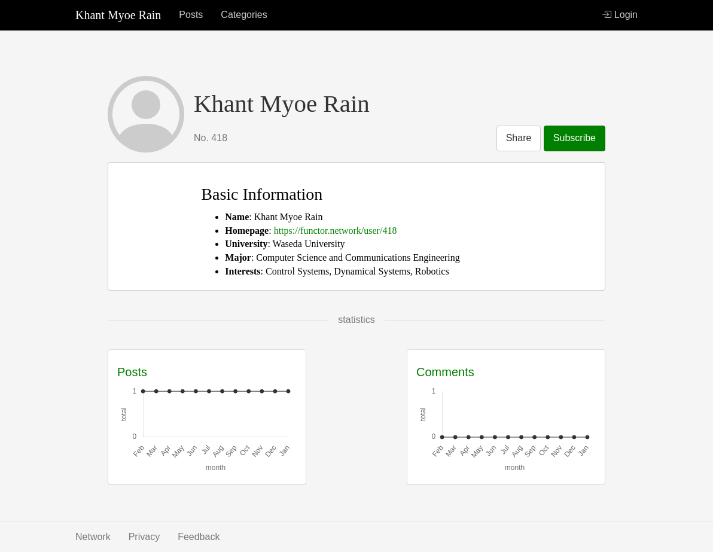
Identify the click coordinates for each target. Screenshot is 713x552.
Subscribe (574, 138)
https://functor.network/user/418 (335, 230)
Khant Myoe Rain (118, 15)
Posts (191, 15)
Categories (244, 15)
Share (519, 138)
